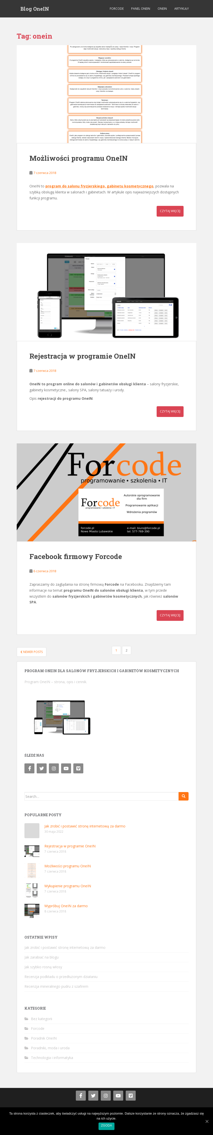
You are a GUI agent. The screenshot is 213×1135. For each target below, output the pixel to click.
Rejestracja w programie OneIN (82, 356)
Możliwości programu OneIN (78, 158)
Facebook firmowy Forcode (75, 556)
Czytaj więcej (170, 211)
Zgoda (106, 1125)
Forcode (117, 8)
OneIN (162, 8)
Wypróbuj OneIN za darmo (66, 905)
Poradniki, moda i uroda (50, 1048)
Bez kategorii (41, 1018)
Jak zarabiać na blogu (41, 957)
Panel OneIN (140, 8)
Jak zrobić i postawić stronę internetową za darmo (84, 826)
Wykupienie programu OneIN (67, 886)
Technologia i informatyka (52, 1057)
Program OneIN (37, 681)
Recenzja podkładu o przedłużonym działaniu (61, 976)
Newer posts (31, 652)
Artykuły (181, 8)
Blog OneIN (34, 8)
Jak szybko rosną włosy (43, 967)
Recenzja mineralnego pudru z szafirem (56, 986)
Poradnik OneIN (44, 1038)
